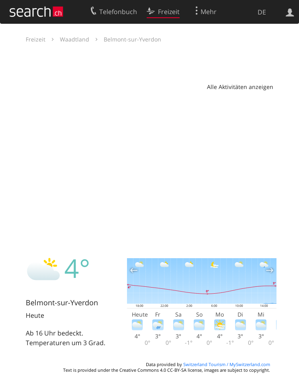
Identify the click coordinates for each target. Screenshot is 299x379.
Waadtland (74, 39)
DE (262, 12)
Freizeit (35, 39)
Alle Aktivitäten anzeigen (240, 87)
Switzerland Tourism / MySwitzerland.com (226, 364)
